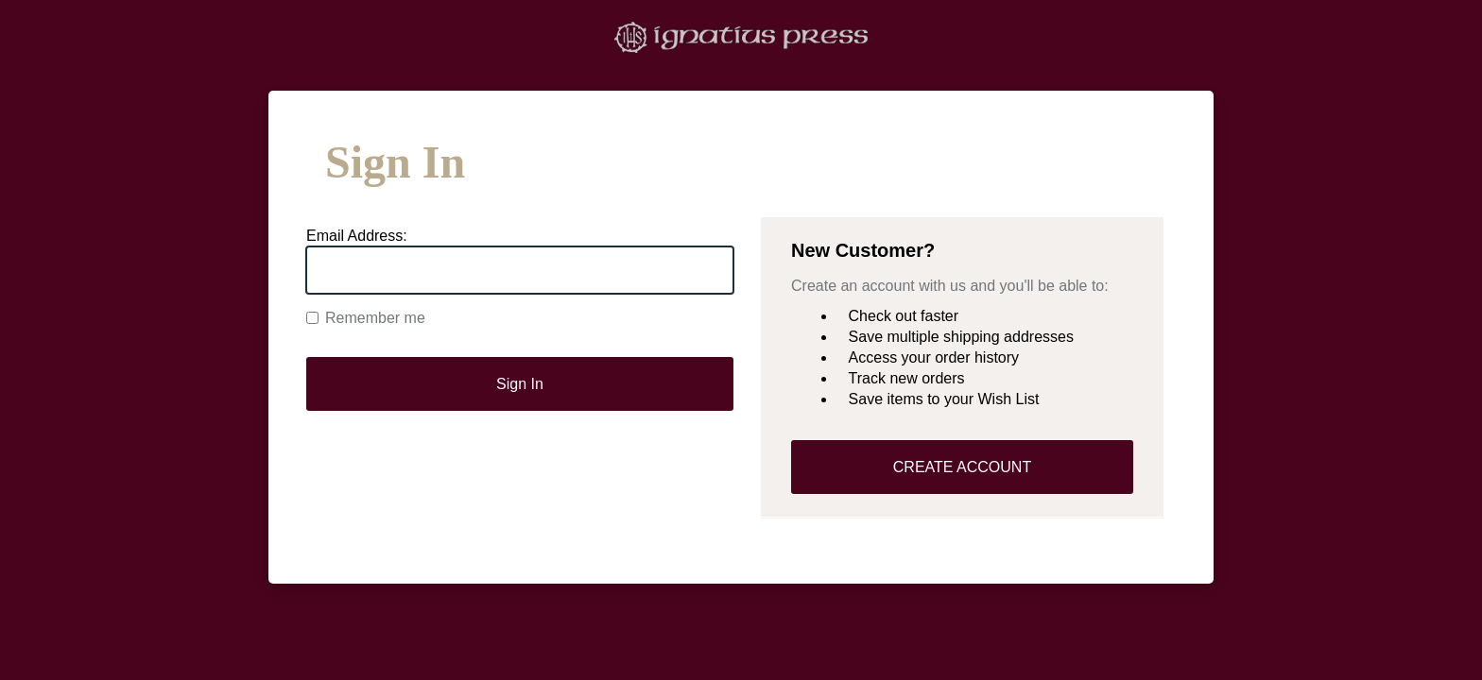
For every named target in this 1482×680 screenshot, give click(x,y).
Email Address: (356, 236)
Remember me (365, 318)
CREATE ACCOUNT (962, 467)
